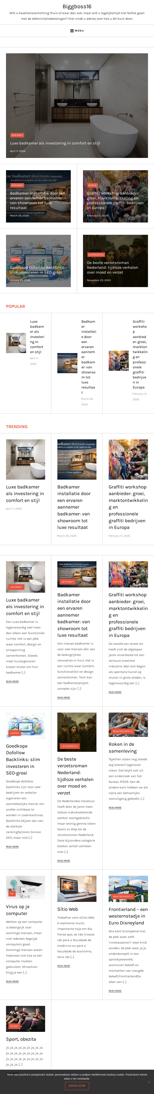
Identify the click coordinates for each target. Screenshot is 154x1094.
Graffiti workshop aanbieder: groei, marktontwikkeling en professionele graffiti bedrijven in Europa (115, 200)
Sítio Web (67, 909)
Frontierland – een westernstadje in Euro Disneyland (128, 916)
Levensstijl (96, 254)
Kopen (92, 185)
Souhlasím (77, 1085)
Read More (12, 681)
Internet (17, 135)
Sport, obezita (21, 1039)
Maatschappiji (123, 731)
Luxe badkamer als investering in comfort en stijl (55, 143)
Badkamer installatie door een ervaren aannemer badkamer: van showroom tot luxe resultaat (37, 200)
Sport (14, 1026)
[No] (149, 1082)
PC (12, 893)
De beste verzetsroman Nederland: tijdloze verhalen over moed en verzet (112, 267)
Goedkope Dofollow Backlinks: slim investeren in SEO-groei (37, 270)
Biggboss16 (77, 6)
